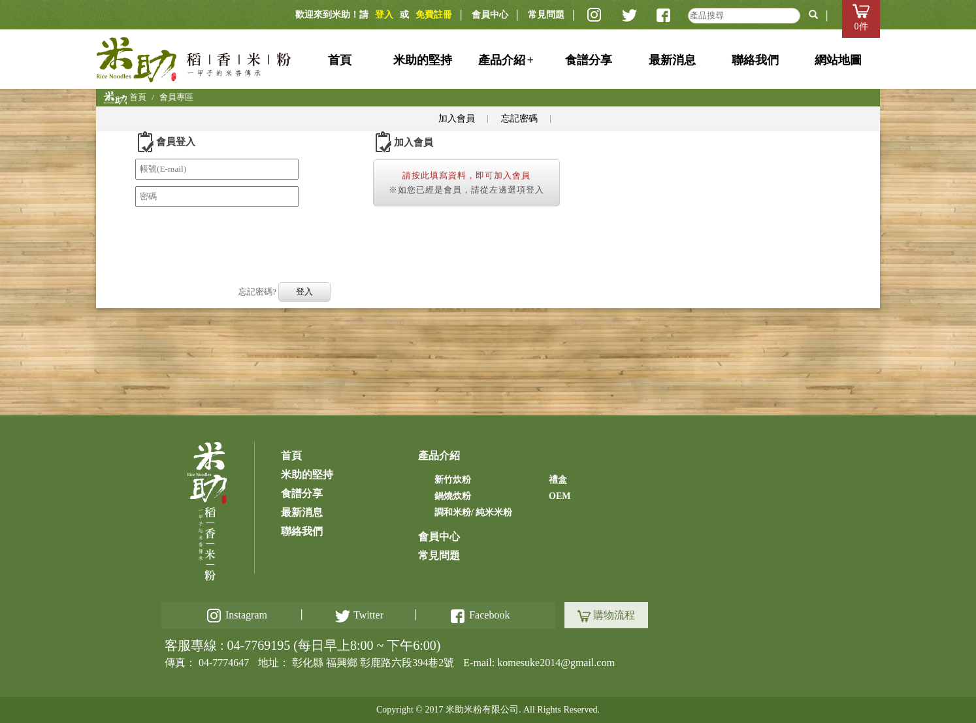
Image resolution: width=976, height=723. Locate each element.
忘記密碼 (519, 118)
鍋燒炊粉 (452, 496)
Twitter (359, 614)
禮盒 (558, 480)
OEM (559, 496)
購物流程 (606, 615)
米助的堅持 (422, 60)
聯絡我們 (755, 60)
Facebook (480, 614)
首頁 (339, 60)
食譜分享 (588, 60)
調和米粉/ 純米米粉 (473, 512)
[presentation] (234, 239)
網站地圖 (838, 60)
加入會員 (456, 118)
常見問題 (546, 15)
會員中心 (490, 15)
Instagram (238, 614)
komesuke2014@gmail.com (556, 662)
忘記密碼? (257, 292)
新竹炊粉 (452, 480)
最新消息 (672, 60)
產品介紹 (506, 60)
